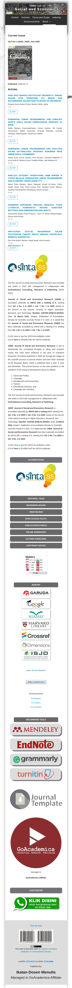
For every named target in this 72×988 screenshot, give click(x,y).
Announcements (32, 21)
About (45, 21)
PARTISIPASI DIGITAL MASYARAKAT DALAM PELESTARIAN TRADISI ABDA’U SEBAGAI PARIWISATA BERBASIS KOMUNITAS (35, 234)
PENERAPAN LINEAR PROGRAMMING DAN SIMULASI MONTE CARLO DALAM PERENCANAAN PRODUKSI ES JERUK (35, 122)
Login (49, 5)
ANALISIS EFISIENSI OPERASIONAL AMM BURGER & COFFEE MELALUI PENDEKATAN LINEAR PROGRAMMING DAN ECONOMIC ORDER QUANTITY (35, 178)
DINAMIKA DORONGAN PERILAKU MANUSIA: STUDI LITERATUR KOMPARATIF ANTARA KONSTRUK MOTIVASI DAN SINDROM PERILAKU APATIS (35, 208)
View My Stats (36, 926)
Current (14, 17)
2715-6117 (30, 961)
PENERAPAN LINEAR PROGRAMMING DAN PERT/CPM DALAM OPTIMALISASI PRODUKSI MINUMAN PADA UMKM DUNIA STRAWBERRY (35, 151)
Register (32, 5)
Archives (25, 17)
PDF (14, 112)
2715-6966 (48, 961)
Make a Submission (36, 682)
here (16, 336)
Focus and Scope (41, 17)
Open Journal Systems (36, 670)
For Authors (36, 703)
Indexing (56, 17)
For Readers (36, 698)
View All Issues (14, 246)
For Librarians (35, 707)
